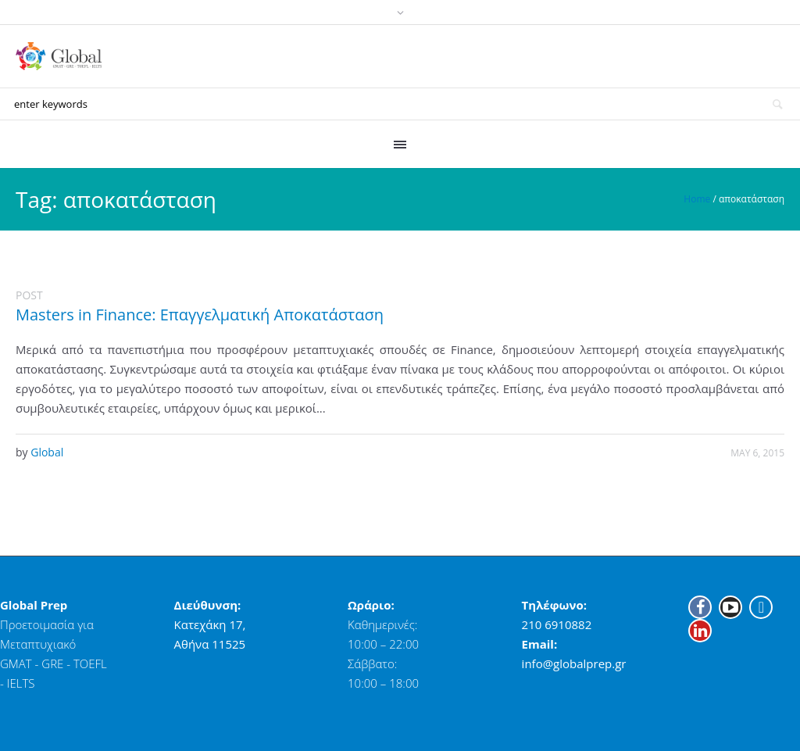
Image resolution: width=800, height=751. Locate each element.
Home (697, 199)
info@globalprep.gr (574, 663)
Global (46, 452)
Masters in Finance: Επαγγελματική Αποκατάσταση (200, 314)
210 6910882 (557, 624)
